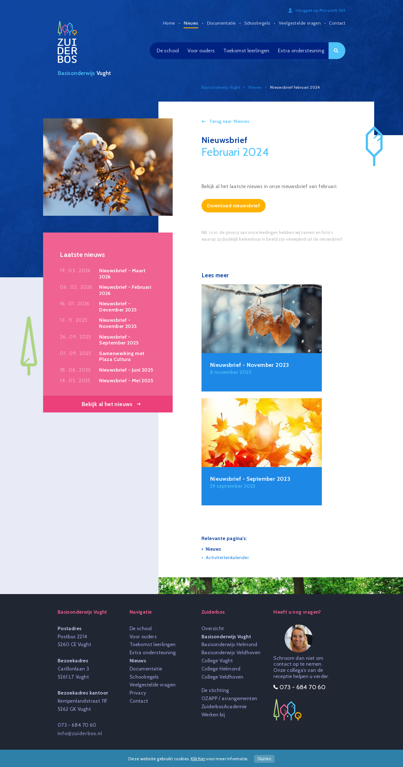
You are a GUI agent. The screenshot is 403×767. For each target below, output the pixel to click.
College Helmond (221, 669)
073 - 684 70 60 (77, 725)
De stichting (215, 690)
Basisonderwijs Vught (226, 637)
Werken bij (213, 715)
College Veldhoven (222, 677)
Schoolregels (257, 23)
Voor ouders (201, 51)
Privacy (138, 693)
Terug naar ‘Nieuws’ (229, 121)
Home (169, 23)
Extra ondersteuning (301, 51)
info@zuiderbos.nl (80, 733)
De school (168, 51)
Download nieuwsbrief (233, 206)
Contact (337, 23)
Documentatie (221, 23)
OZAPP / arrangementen (229, 698)
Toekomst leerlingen (246, 51)
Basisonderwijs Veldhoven (231, 652)
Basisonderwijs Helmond (229, 644)
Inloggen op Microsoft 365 (320, 10)
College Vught (217, 661)
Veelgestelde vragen (300, 23)
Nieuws (191, 23)
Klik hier (198, 758)
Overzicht (213, 628)
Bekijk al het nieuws (107, 404)
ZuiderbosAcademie (224, 706)
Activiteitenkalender (227, 557)
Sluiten (264, 758)
